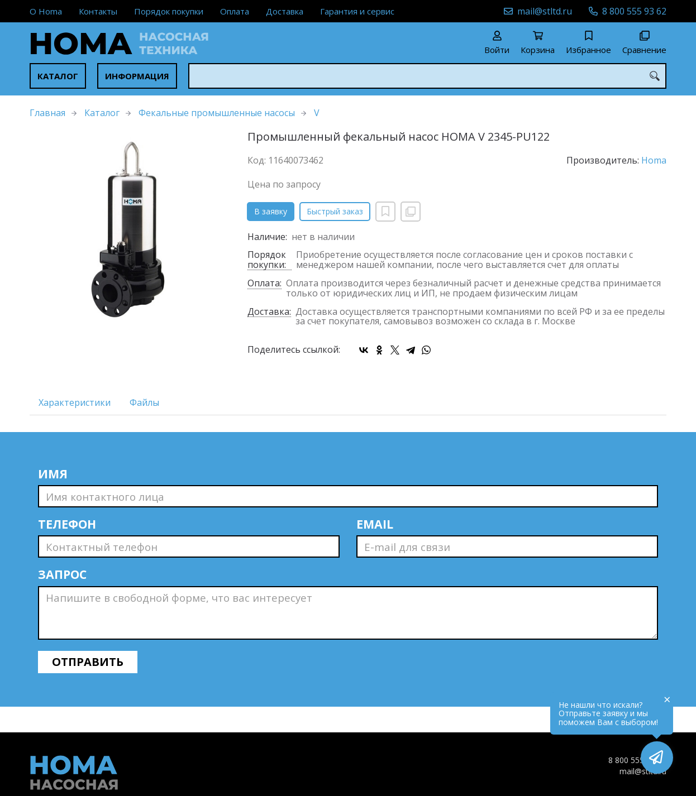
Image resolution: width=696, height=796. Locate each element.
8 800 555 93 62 (634, 11)
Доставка (284, 11)
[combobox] (427, 76)
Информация (137, 75)
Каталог (57, 75)
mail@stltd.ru (544, 11)
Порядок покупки (168, 11)
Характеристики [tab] (75, 402)
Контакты (98, 11)
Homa (653, 160)
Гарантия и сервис (357, 11)
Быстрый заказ (335, 211)
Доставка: (269, 312)
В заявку (270, 211)
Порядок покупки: (266, 260)
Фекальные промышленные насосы (217, 113)
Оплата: (264, 284)
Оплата (234, 11)
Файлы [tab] (144, 402)
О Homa (46, 11)
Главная (47, 113)
